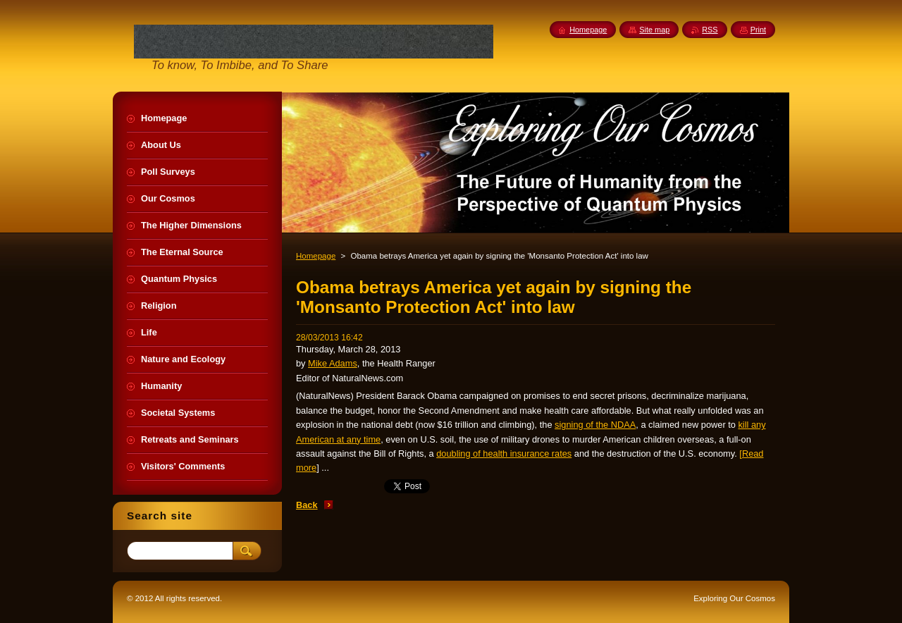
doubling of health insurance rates (504, 453)
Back (307, 505)
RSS (709, 29)
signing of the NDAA (595, 424)
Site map (654, 29)
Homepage (315, 256)
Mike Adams (332, 363)
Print (758, 29)
